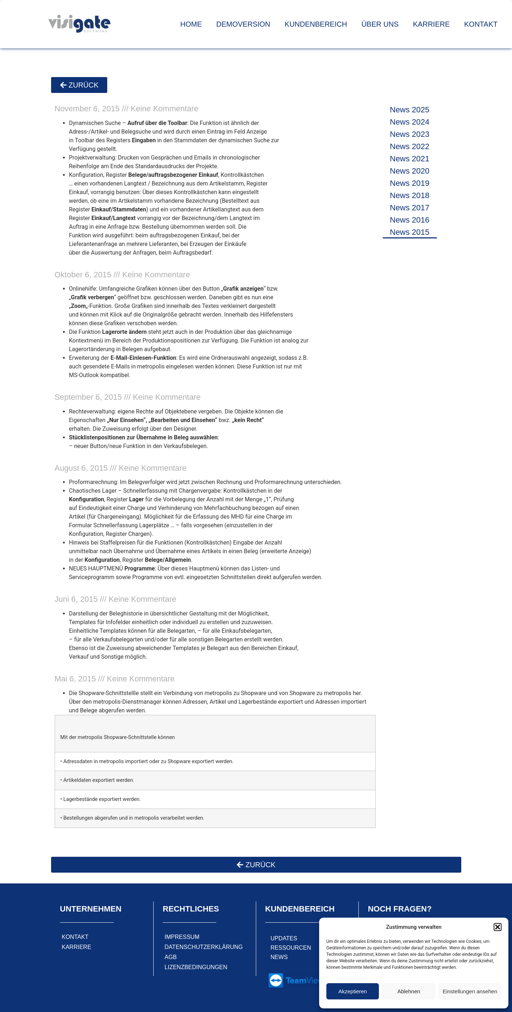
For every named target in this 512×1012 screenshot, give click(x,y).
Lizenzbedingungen (195, 967)
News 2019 (410, 183)
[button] (497, 927)
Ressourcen (291, 948)
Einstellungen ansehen (470, 991)
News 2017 (410, 207)
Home (191, 24)
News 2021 (410, 158)
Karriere (431, 24)
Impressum (181, 937)
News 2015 (410, 232)
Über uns (379, 24)
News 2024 (410, 121)
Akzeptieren (352, 991)
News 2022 (410, 146)
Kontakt (481, 24)
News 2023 (410, 134)
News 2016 (410, 219)
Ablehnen (408, 991)
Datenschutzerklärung (203, 947)
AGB (170, 957)
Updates (284, 938)
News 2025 (410, 109)
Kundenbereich (316, 24)
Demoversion (243, 24)
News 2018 (410, 195)
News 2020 (410, 170)
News (279, 957)
